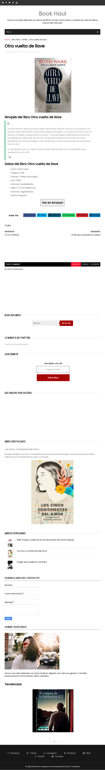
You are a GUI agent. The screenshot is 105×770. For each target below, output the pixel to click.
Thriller (25, 39)
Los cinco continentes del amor (22, 449)
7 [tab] (62, 741)
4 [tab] (50, 741)
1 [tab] (38, 741)
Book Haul (52, 14)
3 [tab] (46, 741)
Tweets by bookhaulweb (16, 344)
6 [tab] (58, 741)
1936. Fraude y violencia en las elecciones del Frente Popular (45, 539)
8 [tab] (66, 741)
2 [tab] (42, 741)
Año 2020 (16, 39)
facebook (95, 264)
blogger (76, 264)
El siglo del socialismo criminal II (32, 562)
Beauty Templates (72, 766)
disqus (85, 264)
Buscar (66, 323)
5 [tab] (54, 741)
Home (7, 39)
